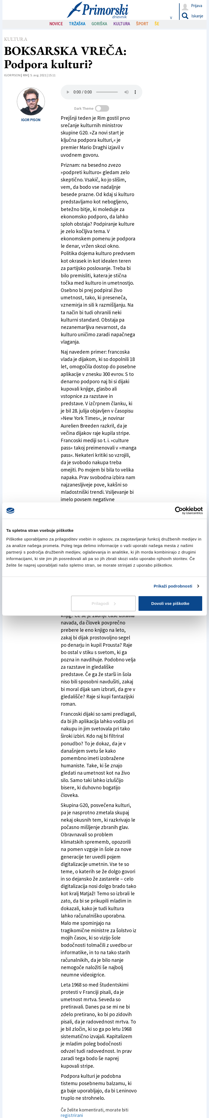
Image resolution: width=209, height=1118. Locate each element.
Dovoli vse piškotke (170, 603)
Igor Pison (12, 75)
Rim (25, 75)
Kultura (15, 39)
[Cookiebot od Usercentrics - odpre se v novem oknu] (179, 511)
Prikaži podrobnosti (173, 586)
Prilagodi (104, 603)
